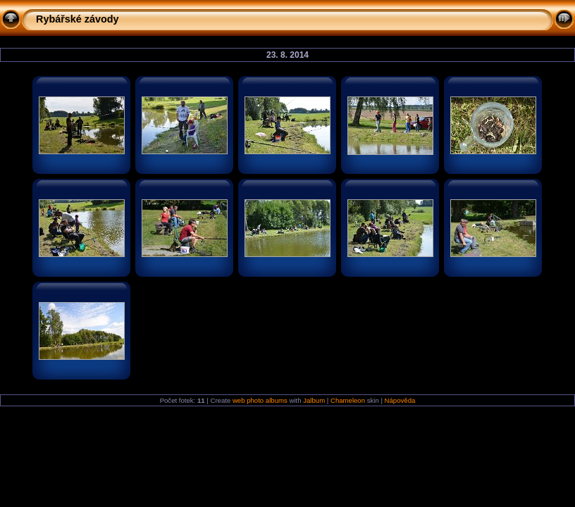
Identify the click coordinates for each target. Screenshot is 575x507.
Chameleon (347, 400)
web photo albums (260, 400)
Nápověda (400, 400)
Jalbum (314, 400)
